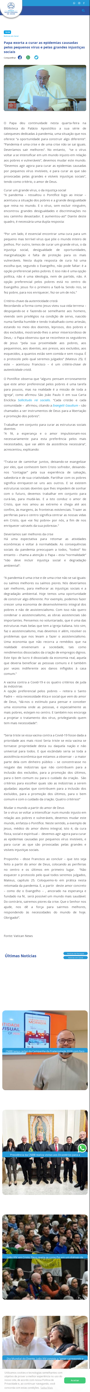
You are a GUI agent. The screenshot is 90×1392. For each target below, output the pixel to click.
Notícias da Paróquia (75, 953)
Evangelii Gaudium (65, 405)
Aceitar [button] (75, 1380)
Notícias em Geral (75, 957)
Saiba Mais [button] (46, 1387)
